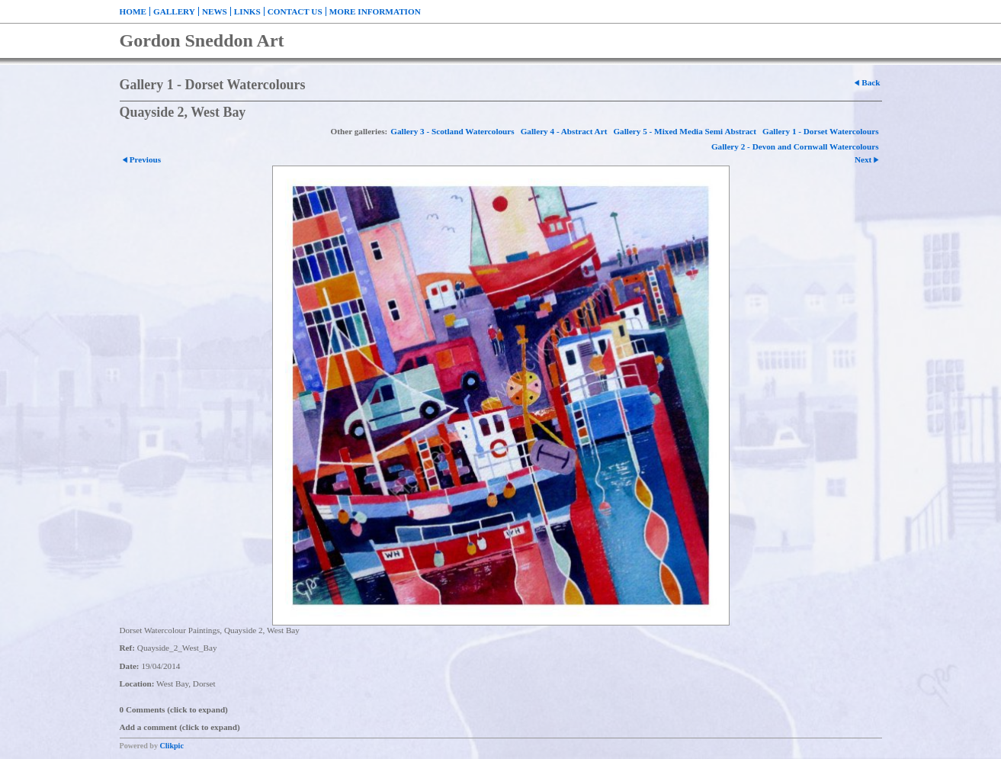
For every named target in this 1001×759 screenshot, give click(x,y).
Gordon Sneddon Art (202, 40)
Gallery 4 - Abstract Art (564, 131)
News (214, 11)
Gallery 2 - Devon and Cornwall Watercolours (795, 146)
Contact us (295, 11)
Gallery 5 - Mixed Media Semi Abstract (684, 131)
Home (133, 11)
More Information (375, 11)
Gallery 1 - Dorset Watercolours (820, 131)
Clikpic (172, 745)
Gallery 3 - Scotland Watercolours (452, 131)
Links (247, 11)
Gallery (174, 11)
